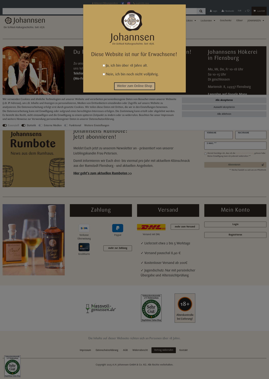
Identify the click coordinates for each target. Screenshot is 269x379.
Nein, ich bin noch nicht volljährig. (131, 74)
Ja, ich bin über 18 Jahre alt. (125, 65)
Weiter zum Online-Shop (134, 86)
